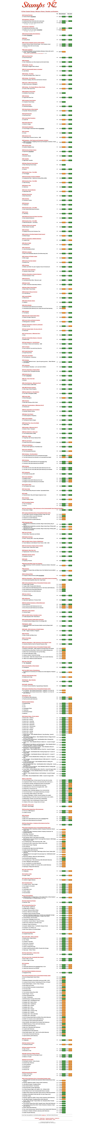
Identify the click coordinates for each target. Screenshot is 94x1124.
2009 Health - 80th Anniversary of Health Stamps (33, 630)
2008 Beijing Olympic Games (28, 555)
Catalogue (37, 1119)
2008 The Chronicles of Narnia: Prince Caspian (32, 546)
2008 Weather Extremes (27, 537)
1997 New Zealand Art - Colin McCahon (30, 343)
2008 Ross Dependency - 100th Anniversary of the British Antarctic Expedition (39, 579)
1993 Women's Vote (26, 186)
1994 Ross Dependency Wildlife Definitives (31, 239)
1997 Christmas (25, 361)
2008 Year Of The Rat (26, 533)
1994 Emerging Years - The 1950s (29, 221)
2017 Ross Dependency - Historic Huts (30, 953)
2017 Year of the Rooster (27, 870)
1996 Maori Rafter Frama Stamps (29, 288)
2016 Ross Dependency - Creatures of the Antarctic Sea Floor (36, 824)
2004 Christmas (25, 461)
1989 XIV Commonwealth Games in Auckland (32, 70)
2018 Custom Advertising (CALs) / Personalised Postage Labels (36, 1079)
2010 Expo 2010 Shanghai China (29, 676)
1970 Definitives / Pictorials (28, 19)
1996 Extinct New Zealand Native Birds (30, 316)
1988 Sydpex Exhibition (27, 50)
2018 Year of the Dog (26, 1039)
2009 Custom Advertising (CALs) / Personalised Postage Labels (36, 647)
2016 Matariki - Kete (26, 696)
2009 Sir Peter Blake (26, 638)
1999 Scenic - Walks (26, 437)
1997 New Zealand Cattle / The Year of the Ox (32, 329)
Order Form (42, 1119)
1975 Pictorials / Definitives (28, 26)
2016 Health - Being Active (28, 805)
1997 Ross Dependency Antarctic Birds (31, 370)
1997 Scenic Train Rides (27, 356)
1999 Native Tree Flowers (27, 415)
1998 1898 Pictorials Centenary (29, 388)
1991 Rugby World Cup (27, 123)
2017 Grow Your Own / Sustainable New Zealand (33, 958)
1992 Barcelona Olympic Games (29, 150)
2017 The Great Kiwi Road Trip (29, 906)
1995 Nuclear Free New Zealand (29, 261)
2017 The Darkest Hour (27, 883)
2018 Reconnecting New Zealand (29, 1073)
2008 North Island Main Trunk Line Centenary (32, 564)
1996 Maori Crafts (26, 283)
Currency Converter (50, 1119)
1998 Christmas (25, 401)
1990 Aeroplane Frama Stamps (29, 101)
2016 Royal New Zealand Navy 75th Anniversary (32, 810)
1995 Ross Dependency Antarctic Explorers (31, 275)
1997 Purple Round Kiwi (27, 352)
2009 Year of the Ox (26, 594)
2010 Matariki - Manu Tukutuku (29, 680)
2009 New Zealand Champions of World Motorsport (33, 603)
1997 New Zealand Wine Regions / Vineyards (32, 338)
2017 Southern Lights (27, 874)
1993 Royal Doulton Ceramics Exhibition (31, 177)
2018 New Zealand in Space (28, 1043)
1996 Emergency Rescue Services (29, 292)
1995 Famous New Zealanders (28, 270)
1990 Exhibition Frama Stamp (28, 92)
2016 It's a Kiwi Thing (27, 779)
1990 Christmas (25, 96)
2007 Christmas (25, 498)
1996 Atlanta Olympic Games (28, 301)
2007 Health (24, 494)
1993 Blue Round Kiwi (27, 195)
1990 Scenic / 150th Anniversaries (29, 83)
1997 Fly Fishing (25, 347)
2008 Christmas (25, 569)
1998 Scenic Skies (26, 397)
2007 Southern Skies (26, 485)
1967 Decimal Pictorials (27, 15)
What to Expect (49, 1120)
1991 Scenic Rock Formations (28, 119)
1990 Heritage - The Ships (27, 74)
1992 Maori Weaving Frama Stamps (30, 164)
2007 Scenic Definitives (27, 477)
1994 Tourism (25, 212)
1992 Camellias (25, 159)
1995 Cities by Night (26, 244)
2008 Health (24, 560)
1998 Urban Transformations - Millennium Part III (33, 406)
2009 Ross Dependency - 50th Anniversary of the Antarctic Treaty (36, 643)
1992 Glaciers (25, 155)
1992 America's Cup (26, 136)
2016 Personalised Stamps (28, 702)
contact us (44, 1116)
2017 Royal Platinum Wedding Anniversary (31, 972)
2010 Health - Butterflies (27, 685)
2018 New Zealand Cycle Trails (29, 1048)
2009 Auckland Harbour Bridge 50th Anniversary (33, 620)
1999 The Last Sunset (27, 441)
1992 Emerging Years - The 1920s (29, 173)
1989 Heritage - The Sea (27, 65)
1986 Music (24, 38)
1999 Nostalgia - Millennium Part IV (30, 428)
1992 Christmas (25, 168)
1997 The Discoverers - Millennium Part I (31, 334)
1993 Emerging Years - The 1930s (29, 181)
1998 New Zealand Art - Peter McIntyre (30, 392)
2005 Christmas (25, 467)
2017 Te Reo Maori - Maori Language (30, 937)
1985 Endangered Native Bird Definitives (31, 34)
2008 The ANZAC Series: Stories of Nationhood (32, 542)
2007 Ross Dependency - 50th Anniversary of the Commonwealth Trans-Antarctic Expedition (42, 509)
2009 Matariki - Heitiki (27, 624)
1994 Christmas (25, 230)
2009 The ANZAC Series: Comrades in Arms (32, 615)
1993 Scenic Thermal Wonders (29, 190)
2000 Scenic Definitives (27, 446)
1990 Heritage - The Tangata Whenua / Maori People (33, 87)
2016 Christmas (25, 816)
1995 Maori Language (27, 252)
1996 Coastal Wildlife (26, 297)
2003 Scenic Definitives (27, 450)
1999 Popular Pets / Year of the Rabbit (30, 423)
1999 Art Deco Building (27, 419)
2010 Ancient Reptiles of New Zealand (30, 666)
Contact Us (57, 1119)
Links (54, 1120)
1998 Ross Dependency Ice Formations (31, 410)
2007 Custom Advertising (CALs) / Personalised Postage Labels (36, 513)
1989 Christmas (25, 61)
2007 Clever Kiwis (26, 489)
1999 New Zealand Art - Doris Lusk (29, 432)
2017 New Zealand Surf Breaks (29, 901)
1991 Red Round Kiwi (27, 114)
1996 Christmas (25, 312)
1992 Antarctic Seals (26, 146)
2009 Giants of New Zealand (28, 611)
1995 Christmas (25, 266)
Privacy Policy (42, 1120)
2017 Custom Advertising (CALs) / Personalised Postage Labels (36, 976)
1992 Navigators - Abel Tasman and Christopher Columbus (35, 141)
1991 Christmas (25, 132)
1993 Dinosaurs (25, 204)
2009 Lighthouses (26, 599)
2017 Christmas (25, 964)
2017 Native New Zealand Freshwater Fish (31, 879)
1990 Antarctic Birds (26, 105)
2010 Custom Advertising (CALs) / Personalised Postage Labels (36, 689)
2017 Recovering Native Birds (28, 933)
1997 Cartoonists (26, 366)
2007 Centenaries (26, 473)
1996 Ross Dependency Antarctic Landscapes (32, 325)
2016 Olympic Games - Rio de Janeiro (30, 717)
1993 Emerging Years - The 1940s (29, 208)
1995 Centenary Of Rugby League (29, 257)
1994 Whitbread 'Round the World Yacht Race (32, 217)
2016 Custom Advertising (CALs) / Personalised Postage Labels (36, 828)
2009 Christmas (25, 634)
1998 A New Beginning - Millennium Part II (31, 383)
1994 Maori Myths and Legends (29, 226)
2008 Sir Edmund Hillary (27, 574)
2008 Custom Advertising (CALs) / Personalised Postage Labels (36, 583)
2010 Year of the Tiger (27, 662)
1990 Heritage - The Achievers (28, 79)
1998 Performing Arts (27, 375)
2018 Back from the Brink (27, 1060)
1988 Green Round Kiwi (27, 56)
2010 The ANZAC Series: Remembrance (31, 671)
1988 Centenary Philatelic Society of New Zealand (33, 43)
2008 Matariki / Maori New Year (29, 551)
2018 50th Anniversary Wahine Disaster (31, 1054)
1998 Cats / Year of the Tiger (28, 379)
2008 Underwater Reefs (27, 523)
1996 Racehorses (26, 279)
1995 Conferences (26, 248)
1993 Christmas (25, 199)
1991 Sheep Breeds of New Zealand (30, 110)
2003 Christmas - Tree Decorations (29, 454)
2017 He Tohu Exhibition (27, 896)
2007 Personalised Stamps (28, 503)
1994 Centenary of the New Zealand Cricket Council (33, 235)
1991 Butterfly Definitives (27, 127)
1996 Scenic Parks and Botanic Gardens (31, 321)
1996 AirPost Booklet (26, 306)
